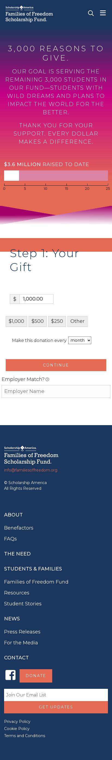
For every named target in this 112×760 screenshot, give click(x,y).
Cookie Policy (17, 728)
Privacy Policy (17, 721)
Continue (56, 365)
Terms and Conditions (24, 735)
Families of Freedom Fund (36, 582)
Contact (16, 658)
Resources (16, 593)
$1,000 (16, 321)
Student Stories (23, 604)
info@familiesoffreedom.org (30, 470)
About (13, 515)
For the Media (21, 643)
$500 (38, 321)
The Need (17, 554)
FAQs (10, 539)
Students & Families (33, 569)
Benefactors (18, 528)
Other (77, 321)
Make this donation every (51, 340)
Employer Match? (25, 379)
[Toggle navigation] (103, 13)
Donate (36, 675)
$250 (57, 321)
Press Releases (22, 632)
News (12, 619)
